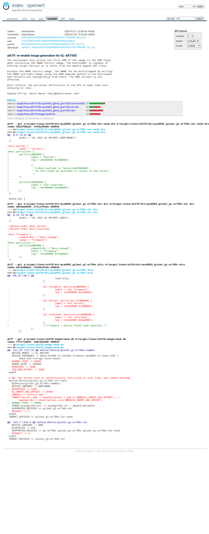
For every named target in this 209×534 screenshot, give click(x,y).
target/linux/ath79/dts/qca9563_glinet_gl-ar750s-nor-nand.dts (51, 112)
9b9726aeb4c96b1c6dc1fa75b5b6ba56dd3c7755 (48, 45)
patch (80, 38)
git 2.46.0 (102, 522)
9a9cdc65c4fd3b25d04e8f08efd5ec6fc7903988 (48, 38)
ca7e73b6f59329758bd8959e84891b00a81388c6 (48, 41)
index (17, 5)
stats (72, 19)
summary (12, 19)
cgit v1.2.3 (92, 522)
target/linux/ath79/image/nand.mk (36, 122)
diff (63, 19)
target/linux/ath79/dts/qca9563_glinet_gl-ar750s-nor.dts (48, 115)
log (33, 19)
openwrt (36, 5)
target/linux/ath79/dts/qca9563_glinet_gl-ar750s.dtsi (46, 119)
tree (41, 19)
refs (24, 19)
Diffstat (11, 108)
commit (52, 19)
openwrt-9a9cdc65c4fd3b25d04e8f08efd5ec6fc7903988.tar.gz (58, 48)
